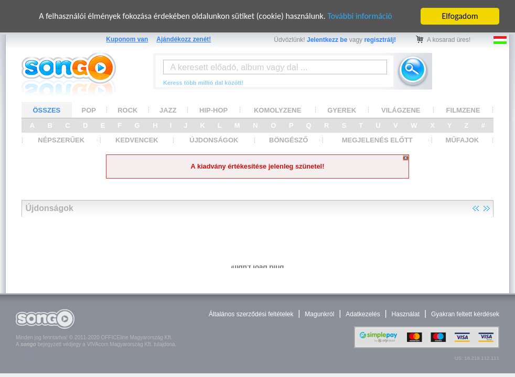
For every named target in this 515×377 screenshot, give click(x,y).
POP (89, 110)
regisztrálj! (380, 39)
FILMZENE (463, 110)
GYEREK (341, 110)
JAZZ (168, 110)
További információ (359, 16)
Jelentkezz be (327, 39)
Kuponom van (127, 39)
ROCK (127, 110)
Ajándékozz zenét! (183, 39)
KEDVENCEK (136, 140)
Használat (406, 314)
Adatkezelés (363, 314)
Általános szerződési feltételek (251, 314)
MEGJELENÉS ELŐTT (377, 140)
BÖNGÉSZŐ (288, 140)
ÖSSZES (47, 110)
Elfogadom (460, 16)
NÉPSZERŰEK (61, 140)
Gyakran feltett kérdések (465, 314)
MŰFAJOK (462, 140)
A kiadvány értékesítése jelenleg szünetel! (258, 166)
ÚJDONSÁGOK (213, 140)
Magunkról (319, 314)
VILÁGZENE (400, 110)
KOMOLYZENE (278, 110)
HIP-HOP (213, 110)
